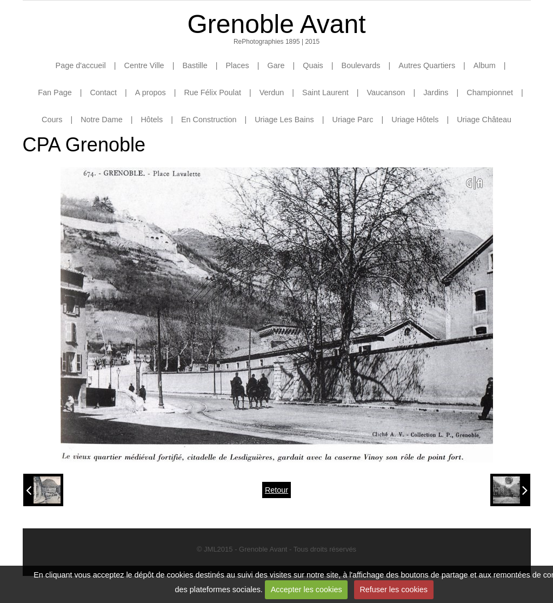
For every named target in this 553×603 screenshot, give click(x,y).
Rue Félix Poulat (212, 92)
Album (485, 65)
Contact (103, 92)
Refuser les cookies (393, 589)
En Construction (208, 119)
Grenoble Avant (276, 24)
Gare (275, 65)
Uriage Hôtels (414, 119)
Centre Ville (144, 65)
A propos (150, 92)
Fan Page (54, 92)
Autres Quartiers (426, 65)
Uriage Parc (353, 119)
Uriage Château (484, 119)
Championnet (490, 92)
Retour (276, 490)
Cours (52, 119)
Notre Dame (102, 119)
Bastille (194, 65)
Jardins (435, 92)
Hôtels (152, 119)
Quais (313, 65)
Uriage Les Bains (284, 119)
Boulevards (361, 65)
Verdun (271, 92)
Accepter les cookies (306, 589)
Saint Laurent (325, 92)
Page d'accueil (81, 65)
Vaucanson (386, 92)
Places (237, 65)
